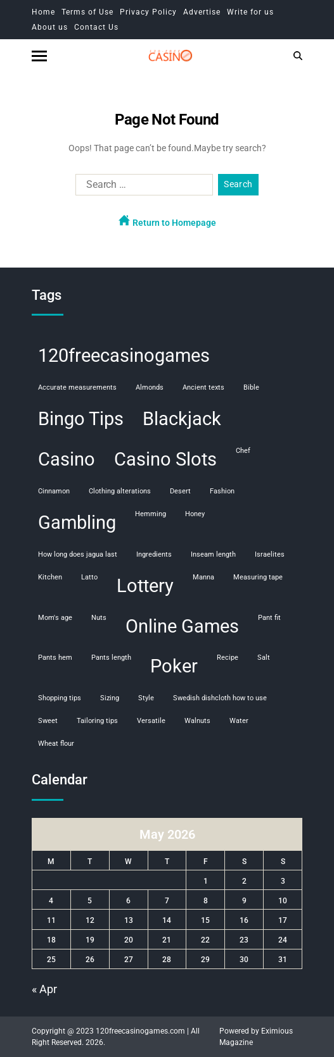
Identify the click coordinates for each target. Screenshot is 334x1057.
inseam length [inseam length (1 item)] (213, 554)
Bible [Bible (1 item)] (251, 387)
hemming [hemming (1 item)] (150, 514)
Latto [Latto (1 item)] (89, 577)
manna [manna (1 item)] (203, 577)
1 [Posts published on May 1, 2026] (205, 881)
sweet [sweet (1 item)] (48, 721)
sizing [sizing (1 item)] (109, 698)
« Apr (44, 989)
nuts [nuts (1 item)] (98, 618)
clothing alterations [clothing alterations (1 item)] (120, 491)
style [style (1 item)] (146, 698)
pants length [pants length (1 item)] (111, 657)
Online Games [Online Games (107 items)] (182, 626)
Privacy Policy (148, 12)
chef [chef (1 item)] (243, 451)
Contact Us (96, 27)
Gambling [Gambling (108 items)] (77, 522)
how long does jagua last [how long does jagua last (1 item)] (77, 554)
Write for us (250, 12)
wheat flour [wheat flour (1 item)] (56, 743)
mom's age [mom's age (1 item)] (55, 618)
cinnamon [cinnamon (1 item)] (54, 491)
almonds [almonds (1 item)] (150, 387)
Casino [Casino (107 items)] (66, 459)
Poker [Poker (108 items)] (174, 666)
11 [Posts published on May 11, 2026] (51, 920)
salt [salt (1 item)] (263, 657)
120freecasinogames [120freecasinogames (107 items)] (124, 355)
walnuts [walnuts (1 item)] (197, 721)
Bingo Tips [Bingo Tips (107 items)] (81, 419)
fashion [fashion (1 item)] (222, 491)
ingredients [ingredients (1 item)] (154, 554)
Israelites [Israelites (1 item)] (270, 554)
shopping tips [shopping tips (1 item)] (59, 698)
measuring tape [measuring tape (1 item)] (258, 577)
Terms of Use (87, 12)
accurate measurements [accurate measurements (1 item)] (77, 387)
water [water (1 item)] (238, 721)
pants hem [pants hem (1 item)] (55, 657)
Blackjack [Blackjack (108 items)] (182, 419)
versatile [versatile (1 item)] (151, 721)
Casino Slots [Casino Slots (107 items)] (165, 459)
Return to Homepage (167, 221)
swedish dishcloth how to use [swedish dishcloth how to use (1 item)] (220, 698)
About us (50, 27)
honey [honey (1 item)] (195, 514)
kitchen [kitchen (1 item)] (50, 577)
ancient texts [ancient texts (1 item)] (203, 387)
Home (43, 12)
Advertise (202, 12)
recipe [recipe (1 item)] (227, 657)
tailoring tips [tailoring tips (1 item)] (97, 721)
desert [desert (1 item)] (180, 491)
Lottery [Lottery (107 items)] (145, 585)
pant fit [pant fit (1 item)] (269, 618)
